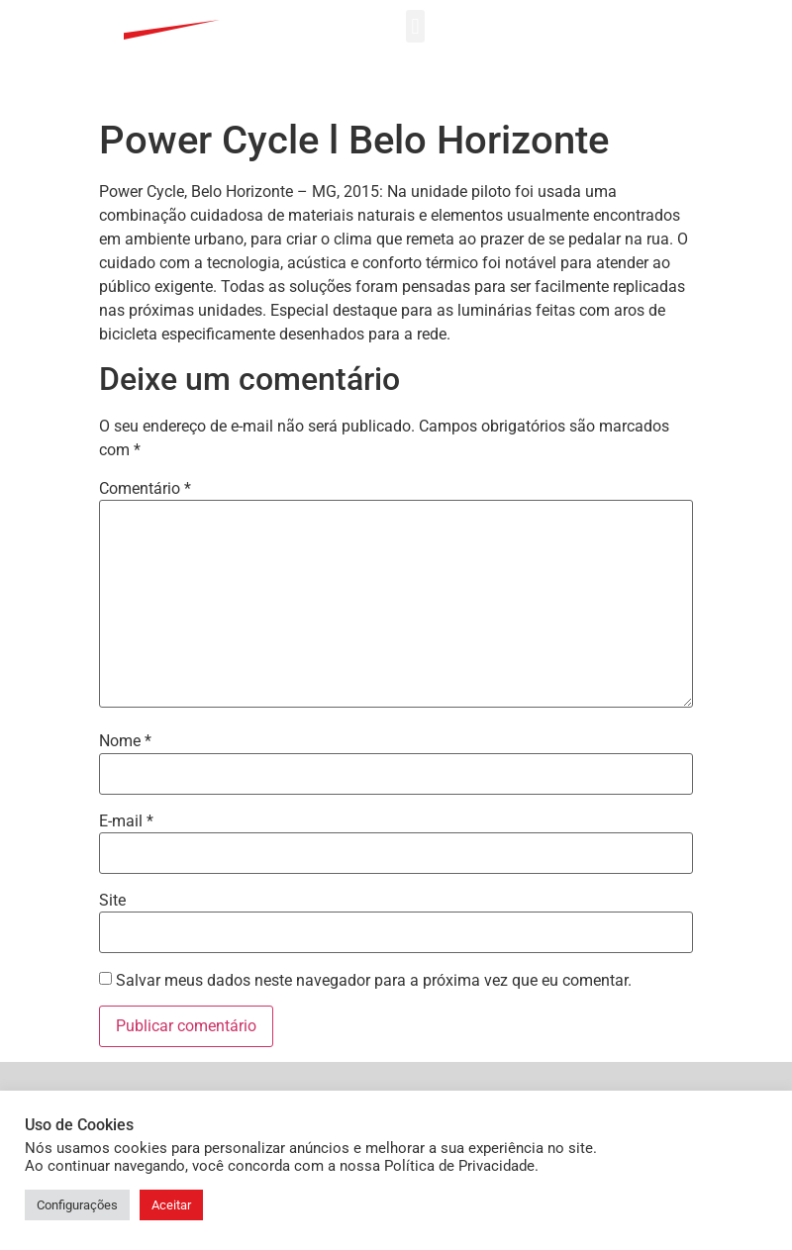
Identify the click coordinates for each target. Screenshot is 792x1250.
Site (112, 785)
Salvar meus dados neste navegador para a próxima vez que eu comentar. (374, 865)
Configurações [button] (77, 1205)
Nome (125, 625)
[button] (415, 26)
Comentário (145, 373)
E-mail (126, 706)
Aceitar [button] (171, 1205)
